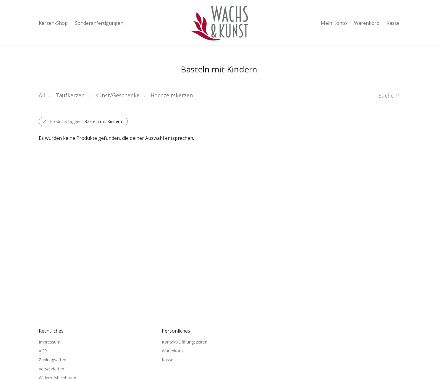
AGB (43, 351)
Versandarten (51, 369)
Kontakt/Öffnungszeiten (184, 342)
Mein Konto (334, 23)
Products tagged (86, 121)
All (42, 95)
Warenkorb (366, 23)
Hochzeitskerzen (172, 95)
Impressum (49, 342)
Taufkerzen (70, 95)
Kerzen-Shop (53, 23)
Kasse (393, 23)
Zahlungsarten (52, 359)
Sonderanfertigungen (99, 23)
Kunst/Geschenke (117, 95)
